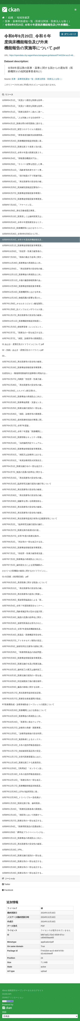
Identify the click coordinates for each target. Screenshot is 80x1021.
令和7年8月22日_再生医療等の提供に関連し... (22, 594)
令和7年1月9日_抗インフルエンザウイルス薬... (23, 309)
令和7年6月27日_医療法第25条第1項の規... (21, 530)
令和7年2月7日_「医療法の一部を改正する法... (23, 332)
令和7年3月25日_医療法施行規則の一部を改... (22, 408)
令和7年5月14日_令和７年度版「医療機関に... (22, 431)
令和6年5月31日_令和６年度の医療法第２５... (22, 152)
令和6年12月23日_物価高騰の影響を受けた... (22, 298)
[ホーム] (3, 17)
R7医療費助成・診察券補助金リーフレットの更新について (28, 704)
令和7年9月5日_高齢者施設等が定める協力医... (23, 611)
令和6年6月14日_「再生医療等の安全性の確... (22, 181)
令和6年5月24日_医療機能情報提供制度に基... (22, 141)
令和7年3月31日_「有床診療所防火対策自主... (22, 460)
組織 (10, 17)
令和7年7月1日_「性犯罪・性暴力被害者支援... (23, 553)
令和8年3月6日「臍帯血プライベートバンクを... (23, 832)
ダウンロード (68, 34)
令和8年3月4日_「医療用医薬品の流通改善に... (23, 826)
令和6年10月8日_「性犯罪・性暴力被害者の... (22, 251)
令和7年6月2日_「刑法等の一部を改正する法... (23, 542)
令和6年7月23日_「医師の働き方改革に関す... (22, 257)
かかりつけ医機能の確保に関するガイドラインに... (24, 571)
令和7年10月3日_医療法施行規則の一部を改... (22, 675)
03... (4, 356)
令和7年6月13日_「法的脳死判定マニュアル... (22, 443)
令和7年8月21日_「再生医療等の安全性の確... (22, 588)
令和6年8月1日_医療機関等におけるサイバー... (23, 228)
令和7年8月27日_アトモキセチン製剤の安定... (22, 640)
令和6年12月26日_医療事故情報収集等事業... (22, 286)
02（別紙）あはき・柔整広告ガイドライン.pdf (22, 350)
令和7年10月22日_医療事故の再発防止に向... (22, 716)
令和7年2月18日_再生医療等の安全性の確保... (22, 362)
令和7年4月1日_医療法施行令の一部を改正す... (23, 466)
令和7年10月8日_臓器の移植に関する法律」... (22, 687)
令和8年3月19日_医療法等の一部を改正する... (22, 861)
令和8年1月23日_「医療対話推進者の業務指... (22, 809)
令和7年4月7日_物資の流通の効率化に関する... (23, 472)
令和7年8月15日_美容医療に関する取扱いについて (24, 582)
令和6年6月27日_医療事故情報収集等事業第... (22, 199)
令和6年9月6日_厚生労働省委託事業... (19, 210)
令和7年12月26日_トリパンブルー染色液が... (22, 797)
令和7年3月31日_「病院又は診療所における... (22, 454)
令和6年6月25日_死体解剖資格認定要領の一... (22, 187)
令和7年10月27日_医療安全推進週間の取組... (22, 698)
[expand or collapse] (75, 9)
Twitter (6, 884)
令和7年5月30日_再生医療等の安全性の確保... (22, 507)
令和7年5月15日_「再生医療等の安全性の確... (22, 478)
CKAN (7, 1007)
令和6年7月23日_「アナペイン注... (17, 205)
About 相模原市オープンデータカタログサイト (22, 990)
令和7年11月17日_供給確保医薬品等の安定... (22, 751)
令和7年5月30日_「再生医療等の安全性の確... (22, 495)
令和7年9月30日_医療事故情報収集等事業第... (22, 658)
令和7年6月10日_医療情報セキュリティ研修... (22, 437)
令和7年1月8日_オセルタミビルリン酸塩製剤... (23, 303)
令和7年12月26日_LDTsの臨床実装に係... (20, 791)
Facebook (7, 890)
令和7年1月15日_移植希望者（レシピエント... (22, 327)
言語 (4, 1012)
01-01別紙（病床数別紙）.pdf (15, 576)
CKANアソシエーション (13, 997)
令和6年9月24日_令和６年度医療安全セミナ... (22, 222)
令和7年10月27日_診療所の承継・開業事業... (22, 728)
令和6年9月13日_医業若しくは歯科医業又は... (22, 216)
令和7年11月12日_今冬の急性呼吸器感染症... (22, 745)
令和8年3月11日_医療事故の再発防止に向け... (22, 838)
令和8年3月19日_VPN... (12, 850)
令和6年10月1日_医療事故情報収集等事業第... (22, 245)
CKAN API (6, 994)
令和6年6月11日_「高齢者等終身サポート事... (22, 170)
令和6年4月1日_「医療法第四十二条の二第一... (23, 112)
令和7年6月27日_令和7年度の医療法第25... (21, 536)
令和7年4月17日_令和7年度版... (16, 425)
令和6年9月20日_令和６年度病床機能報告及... (22, 239)
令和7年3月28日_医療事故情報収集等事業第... (22, 449)
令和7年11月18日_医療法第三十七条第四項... (22, 762)
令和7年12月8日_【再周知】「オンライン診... (22, 768)
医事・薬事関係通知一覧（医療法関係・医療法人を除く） (38, 21)
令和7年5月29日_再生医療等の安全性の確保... (22, 489)
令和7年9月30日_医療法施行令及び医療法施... (22, 664)
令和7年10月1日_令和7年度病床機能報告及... (22, 629)
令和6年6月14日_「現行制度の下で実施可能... (22, 176)
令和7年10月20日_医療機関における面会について (24, 710)
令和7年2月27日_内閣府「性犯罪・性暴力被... (22, 379)
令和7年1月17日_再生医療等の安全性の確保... (22, 315)
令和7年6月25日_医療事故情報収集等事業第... (22, 547)
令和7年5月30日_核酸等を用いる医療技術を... (22, 501)
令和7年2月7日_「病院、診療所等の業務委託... (23, 338)
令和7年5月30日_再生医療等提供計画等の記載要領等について (29, 518)
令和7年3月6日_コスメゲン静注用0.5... (19, 391)
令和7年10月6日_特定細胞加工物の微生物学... (22, 681)
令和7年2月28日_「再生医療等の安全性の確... (22, 385)
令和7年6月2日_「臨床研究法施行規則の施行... (23, 524)
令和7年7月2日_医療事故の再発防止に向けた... (23, 559)
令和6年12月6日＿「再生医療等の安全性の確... (23, 269)
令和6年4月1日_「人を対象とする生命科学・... (23, 117)
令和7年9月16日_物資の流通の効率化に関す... (22, 617)
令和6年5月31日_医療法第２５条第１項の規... (22, 147)
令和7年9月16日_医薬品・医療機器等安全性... (22, 635)
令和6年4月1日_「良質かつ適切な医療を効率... (23, 100)
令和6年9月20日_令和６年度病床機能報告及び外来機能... (37, 24)
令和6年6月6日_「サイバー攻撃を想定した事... (23, 164)
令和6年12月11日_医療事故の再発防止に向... (22, 274)
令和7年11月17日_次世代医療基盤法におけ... (22, 757)
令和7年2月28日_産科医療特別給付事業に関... (22, 420)
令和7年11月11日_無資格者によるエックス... (22, 739)
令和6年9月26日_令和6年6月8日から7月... (21, 234)
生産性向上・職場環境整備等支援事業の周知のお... (24, 373)
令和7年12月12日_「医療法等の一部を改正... (22, 780)
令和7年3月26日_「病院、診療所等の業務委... (22, 414)
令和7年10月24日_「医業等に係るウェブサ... (22, 722)
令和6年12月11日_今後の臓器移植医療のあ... (22, 280)
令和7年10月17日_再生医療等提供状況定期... (22, 693)
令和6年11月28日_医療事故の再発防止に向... (22, 263)
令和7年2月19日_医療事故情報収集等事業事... (22, 367)
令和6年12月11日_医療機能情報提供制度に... (22, 321)
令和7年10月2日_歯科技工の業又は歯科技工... (22, 669)
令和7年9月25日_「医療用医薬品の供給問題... (22, 652)
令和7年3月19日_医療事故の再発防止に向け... (22, 396)
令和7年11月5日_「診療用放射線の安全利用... (22, 733)
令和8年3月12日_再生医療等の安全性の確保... (22, 844)
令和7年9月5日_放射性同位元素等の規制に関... (23, 646)
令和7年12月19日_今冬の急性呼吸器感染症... (22, 774)
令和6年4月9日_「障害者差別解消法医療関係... (23, 135)
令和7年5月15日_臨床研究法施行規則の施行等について (26, 484)
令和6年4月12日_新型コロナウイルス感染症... (22, 129)
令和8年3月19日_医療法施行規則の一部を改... (22, 855)
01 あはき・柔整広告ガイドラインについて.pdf (23, 344)
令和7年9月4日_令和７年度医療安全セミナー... (23, 606)
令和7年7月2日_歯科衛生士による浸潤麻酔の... (23, 565)
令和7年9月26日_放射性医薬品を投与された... (22, 623)
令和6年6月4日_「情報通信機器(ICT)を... (20, 158)
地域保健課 (23, 17)
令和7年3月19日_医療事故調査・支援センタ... (22, 402)
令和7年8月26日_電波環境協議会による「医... (22, 600)
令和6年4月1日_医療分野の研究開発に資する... (23, 123)
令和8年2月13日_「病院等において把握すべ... (22, 815)
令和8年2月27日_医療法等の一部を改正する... (22, 820)
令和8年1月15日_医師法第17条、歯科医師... (21, 803)
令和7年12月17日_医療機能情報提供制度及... (22, 786)
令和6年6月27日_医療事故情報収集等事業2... (22, 193)
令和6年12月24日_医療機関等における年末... (22, 292)
